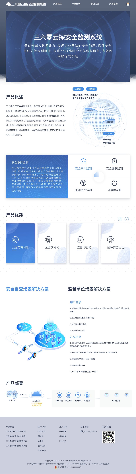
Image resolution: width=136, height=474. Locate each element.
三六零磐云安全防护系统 (15, 436)
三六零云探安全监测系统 (15, 431)
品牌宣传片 (42, 451)
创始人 (40, 436)
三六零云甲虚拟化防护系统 (16, 446)
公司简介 (41, 431)
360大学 (62, 441)
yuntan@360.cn (90, 431)
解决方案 (95, 4)
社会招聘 (62, 431)
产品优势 (76, 4)
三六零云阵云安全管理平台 (16, 441)
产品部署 (113, 4)
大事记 (40, 441)
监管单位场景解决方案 (89, 289)
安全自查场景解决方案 (27, 289)
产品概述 (57, 4)
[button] (120, 219)
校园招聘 (62, 436)
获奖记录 (41, 446)
